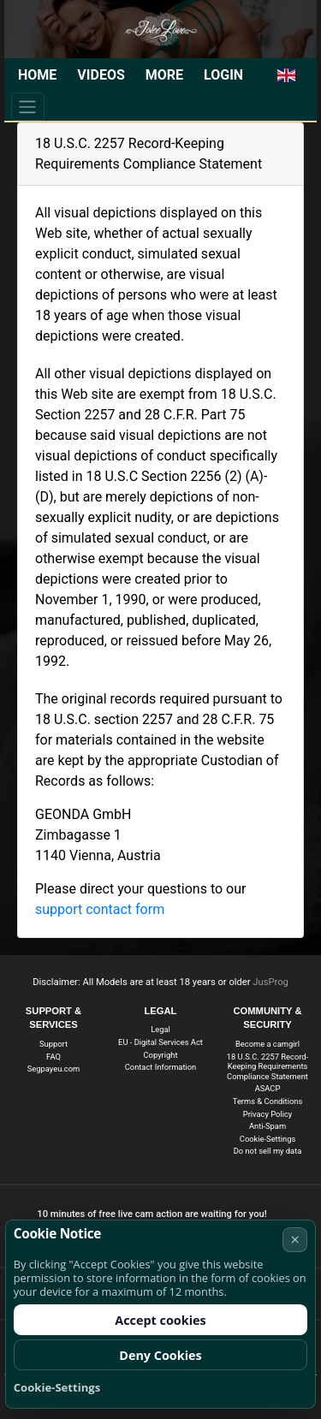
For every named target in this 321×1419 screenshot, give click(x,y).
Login (223, 75)
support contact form (99, 909)
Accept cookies (160, 1320)
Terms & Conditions (267, 1101)
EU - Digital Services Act (160, 1042)
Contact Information (161, 1067)
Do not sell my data (268, 1150)
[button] (286, 75)
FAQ (53, 1056)
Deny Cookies (160, 1355)
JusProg (270, 982)
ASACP (268, 1088)
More (164, 75)
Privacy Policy (268, 1114)
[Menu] (28, 106)
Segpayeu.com (53, 1068)
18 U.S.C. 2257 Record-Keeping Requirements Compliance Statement (267, 1066)
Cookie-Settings (267, 1138)
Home (37, 75)
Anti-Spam (267, 1126)
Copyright (161, 1055)
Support (53, 1043)
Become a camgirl (267, 1043)
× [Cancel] (295, 1239)
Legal (160, 1029)
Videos (100, 75)
